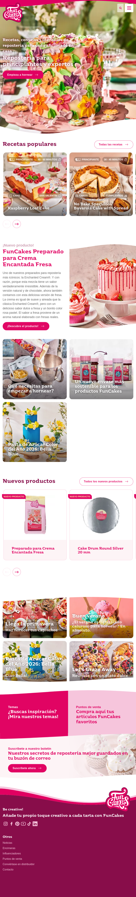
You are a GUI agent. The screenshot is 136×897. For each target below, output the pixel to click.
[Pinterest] (17, 824)
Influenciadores (12, 853)
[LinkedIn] (35, 824)
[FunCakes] (13, 13)
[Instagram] (6, 824)
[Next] (16, 225)
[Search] (120, 8)
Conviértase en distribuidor (18, 864)
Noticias (7, 842)
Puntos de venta (12, 858)
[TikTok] (29, 824)
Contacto (8, 869)
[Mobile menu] (129, 8)
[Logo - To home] (118, 800)
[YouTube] (23, 824)
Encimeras (9, 848)
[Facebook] (11, 824)
